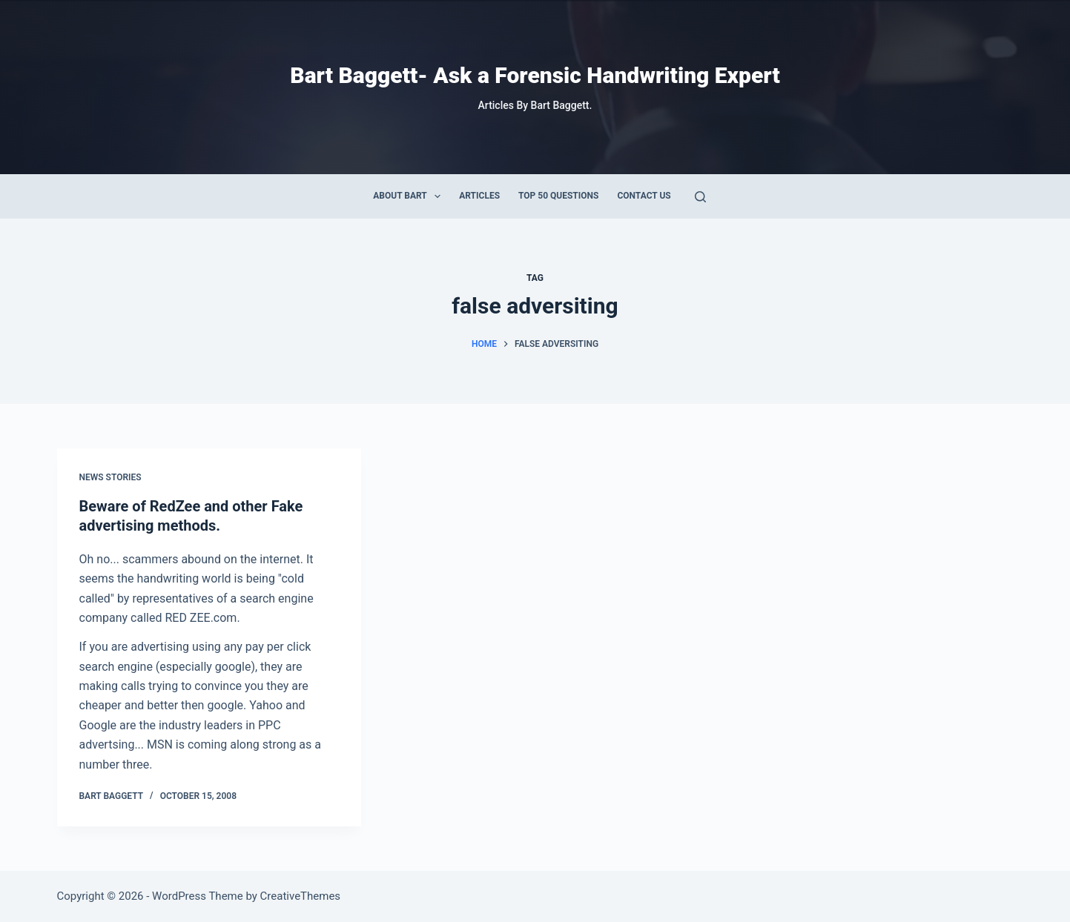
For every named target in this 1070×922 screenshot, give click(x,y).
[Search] (700, 196)
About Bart (409, 196)
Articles (479, 195)
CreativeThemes (300, 896)
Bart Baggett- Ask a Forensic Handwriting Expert (534, 75)
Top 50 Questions (558, 195)
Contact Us (643, 195)
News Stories (110, 477)
